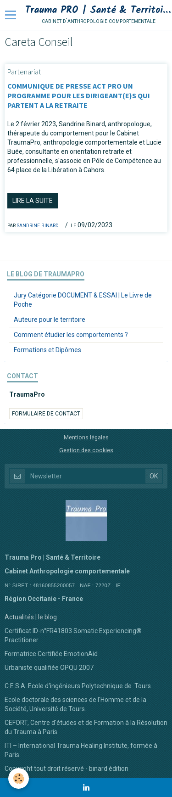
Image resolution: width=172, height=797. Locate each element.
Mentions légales (86, 437)
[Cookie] (18, 778)
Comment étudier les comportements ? (71, 334)
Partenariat (24, 72)
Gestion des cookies (86, 450)
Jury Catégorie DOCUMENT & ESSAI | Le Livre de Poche (83, 300)
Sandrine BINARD (38, 225)
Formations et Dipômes (47, 350)
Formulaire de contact (46, 413)
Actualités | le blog (31, 617)
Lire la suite (32, 200)
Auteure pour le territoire (49, 319)
